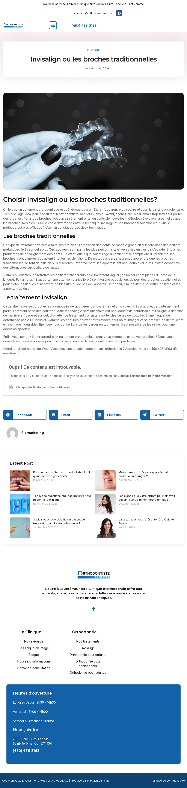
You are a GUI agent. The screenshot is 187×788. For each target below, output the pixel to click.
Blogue (93, 49)
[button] (53, 25)
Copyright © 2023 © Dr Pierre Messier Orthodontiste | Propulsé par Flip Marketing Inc (55, 780)
